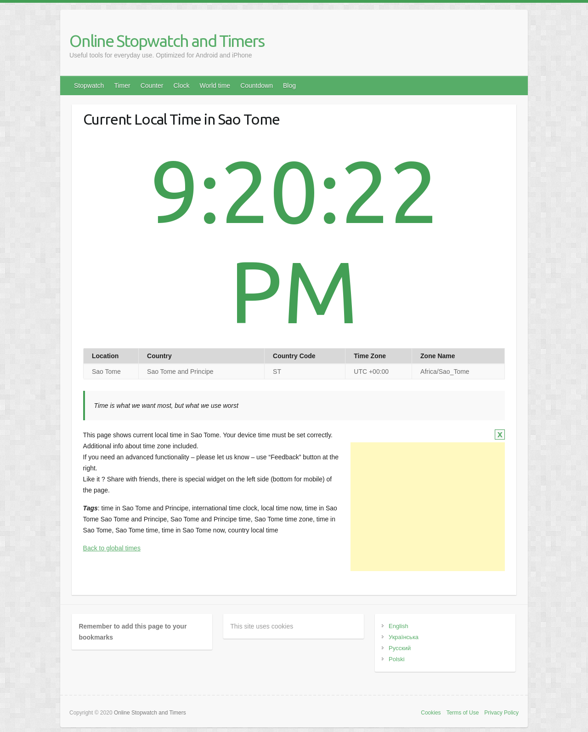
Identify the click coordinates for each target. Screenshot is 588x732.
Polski (397, 659)
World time (214, 85)
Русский (400, 648)
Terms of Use (463, 712)
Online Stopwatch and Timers (166, 40)
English (398, 626)
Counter (152, 85)
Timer (122, 85)
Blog (289, 85)
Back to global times (112, 548)
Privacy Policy (501, 712)
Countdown (256, 85)
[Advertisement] (428, 506)
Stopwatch (89, 85)
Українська (403, 637)
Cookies (431, 712)
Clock (181, 85)
